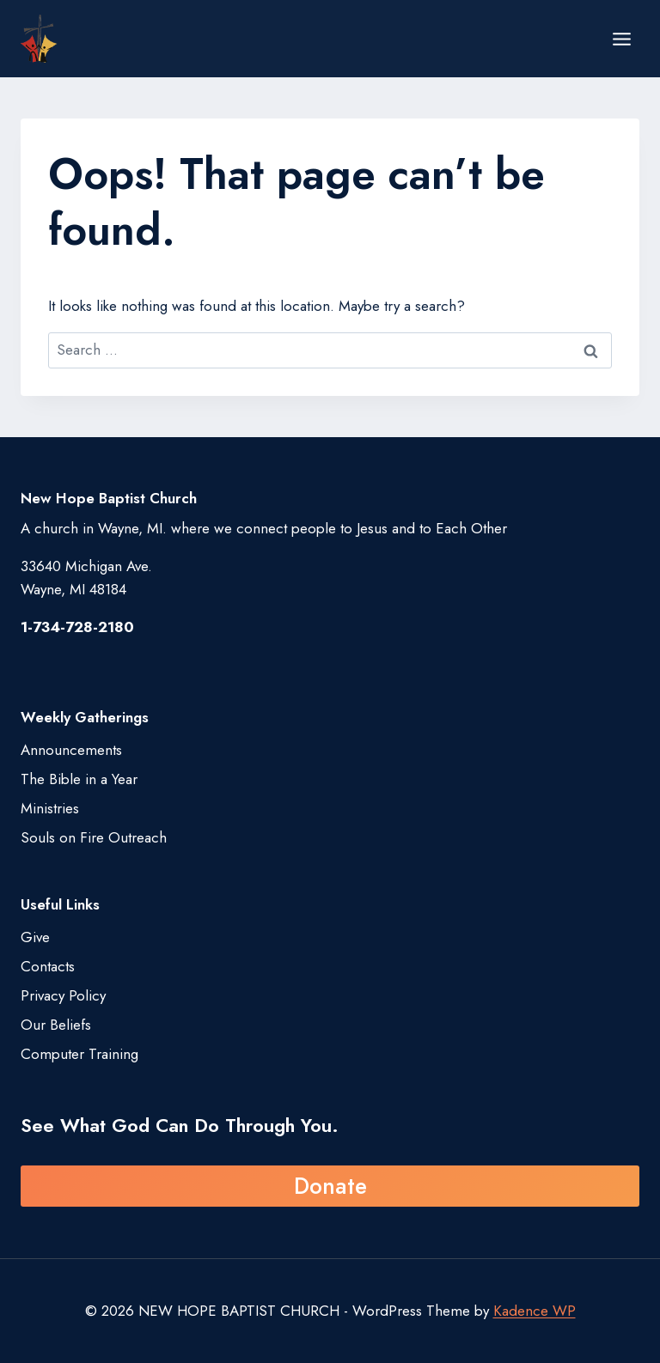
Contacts (48, 966)
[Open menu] (621, 38)
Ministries (50, 808)
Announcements (71, 749)
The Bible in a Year (79, 779)
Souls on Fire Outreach (94, 837)
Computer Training (79, 1054)
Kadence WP (534, 1310)
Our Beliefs (56, 1024)
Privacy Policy (63, 995)
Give (35, 937)
